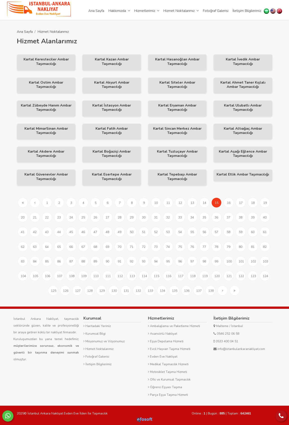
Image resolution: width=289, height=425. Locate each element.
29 (131, 217)
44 (59, 232)
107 (59, 276)
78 (216, 247)
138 (211, 291)
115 (156, 276)
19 (265, 203)
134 (162, 291)
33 (180, 217)
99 (216, 261)
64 (47, 247)
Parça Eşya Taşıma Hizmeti (168, 395)
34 (192, 217)
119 (205, 276)
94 (156, 261)
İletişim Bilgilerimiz (97, 364)
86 (59, 261)
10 (156, 203)
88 (83, 261)
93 (144, 261)
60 (252, 232)
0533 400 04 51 (225, 341)
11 (168, 203)
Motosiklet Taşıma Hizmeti (167, 372)
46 (83, 232)
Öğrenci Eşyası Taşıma (165, 387)
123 (253, 276)
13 (192, 203)
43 (47, 232)
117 (180, 276)
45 (71, 232)
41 (22, 232)
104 (23, 276)
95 (168, 261)
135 (174, 291)
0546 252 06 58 (226, 334)
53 (168, 232)
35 (204, 217)
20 (22, 217)
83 (22, 261)
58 (228, 232)
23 (59, 217)
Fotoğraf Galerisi (96, 356)
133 (150, 291)
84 (35, 261)
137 (199, 291)
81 (252, 247)
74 (168, 247)
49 (119, 232)
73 (156, 247)
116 (168, 276)
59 (240, 232)
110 (96, 276)
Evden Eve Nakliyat (162, 356)
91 (119, 261)
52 (156, 232)
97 (192, 261)
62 (22, 247)
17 (241, 203)
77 (204, 247)
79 (228, 247)
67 (83, 247)
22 (47, 217)
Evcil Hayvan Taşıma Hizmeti (169, 349)
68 (95, 247)
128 (90, 291)
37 (228, 217)
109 (84, 276)
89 (95, 261)
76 (192, 247)
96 (180, 261)
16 (228, 203)
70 (119, 247)
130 (114, 291)
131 (126, 291)
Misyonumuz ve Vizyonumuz (104, 341)
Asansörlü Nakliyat (162, 334)
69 (107, 247)
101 (241, 261)
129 (102, 291)
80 (240, 247)
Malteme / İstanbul (228, 326)
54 (180, 232)
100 (229, 261)
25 (83, 217)
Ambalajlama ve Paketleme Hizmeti (174, 326)
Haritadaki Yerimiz (97, 326)
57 (216, 232)
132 (138, 291)
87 (71, 261)
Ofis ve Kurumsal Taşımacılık (169, 379)
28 (119, 217)
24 (71, 217)
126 (65, 291)
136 (186, 291)
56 (204, 232)
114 (144, 276)
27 (107, 217)
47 (95, 232)
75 (180, 247)
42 (35, 232)
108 (71, 276)
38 (240, 217)
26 (95, 217)
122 (241, 276)
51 (144, 232)
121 (229, 276)
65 (59, 247)
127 (77, 291)
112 (120, 276)
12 (180, 203)
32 (168, 217)
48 (107, 232)
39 (252, 217)
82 (265, 247)
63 (35, 247)
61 (265, 232)
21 (35, 217)
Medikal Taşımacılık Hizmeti (168, 364)
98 (204, 261)
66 (71, 247)
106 (47, 276)
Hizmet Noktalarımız (53, 31)
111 (108, 276)
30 (144, 217)
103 (265, 261)
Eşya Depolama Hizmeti (165, 341)
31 (156, 217)
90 (107, 261)
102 (253, 261)
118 (193, 276)
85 (47, 261)
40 (265, 217)
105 (35, 276)
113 (132, 276)
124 (265, 276)
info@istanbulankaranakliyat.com (239, 349)
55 (192, 232)
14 (204, 203)
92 (131, 261)
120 (217, 276)
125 (53, 291)
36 (216, 217)
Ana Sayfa (25, 31)
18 (253, 203)
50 (131, 232)
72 (144, 247)
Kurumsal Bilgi (94, 334)
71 (131, 247)
